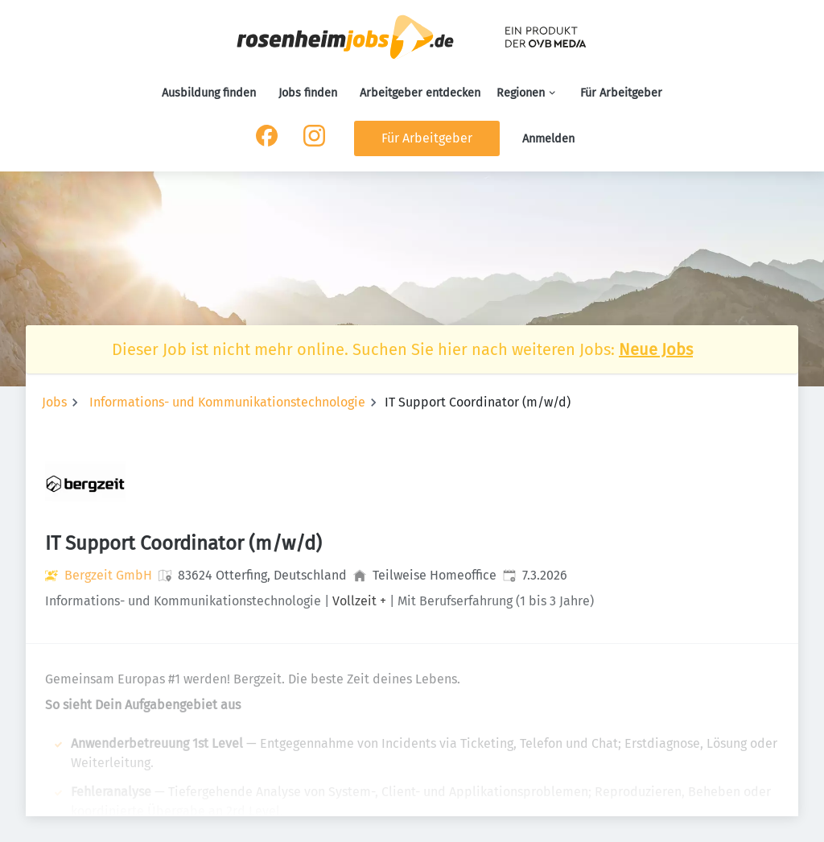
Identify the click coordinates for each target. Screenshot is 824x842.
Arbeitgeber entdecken (420, 93)
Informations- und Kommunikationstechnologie (227, 402)
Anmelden (548, 139)
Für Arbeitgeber (621, 93)
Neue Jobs (656, 349)
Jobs (54, 402)
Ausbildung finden (209, 93)
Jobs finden (307, 93)
